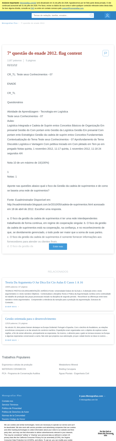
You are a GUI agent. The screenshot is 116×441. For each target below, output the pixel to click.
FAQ (32, 8)
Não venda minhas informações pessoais (20, 423)
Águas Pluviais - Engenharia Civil (74, 373)
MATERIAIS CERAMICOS (14, 369)
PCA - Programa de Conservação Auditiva (21, 373)
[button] (106, 54)
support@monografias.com (72, 8)
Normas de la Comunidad (13, 415)
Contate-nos (7, 401)
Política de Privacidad (12, 408)
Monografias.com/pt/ (28, 3)
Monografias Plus (10, 23)
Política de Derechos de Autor (15, 412)
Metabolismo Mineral (68, 365)
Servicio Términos (10, 405)
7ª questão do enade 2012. (33, 23)
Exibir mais (58, 246)
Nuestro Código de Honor (13, 419)
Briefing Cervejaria (67, 369)
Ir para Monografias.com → (92, 396)
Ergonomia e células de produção (17, 365)
